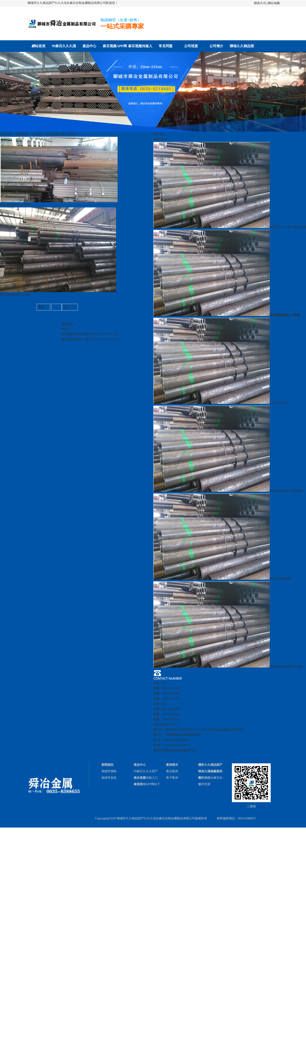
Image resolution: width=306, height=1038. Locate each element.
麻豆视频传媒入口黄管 (61, 134)
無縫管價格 (108, 771)
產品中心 (89, 46)
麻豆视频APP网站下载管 (228, 666)
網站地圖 (273, 3)
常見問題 (165, 46)
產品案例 (172, 771)
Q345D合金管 (220, 403)
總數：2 (43, 307)
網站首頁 (38, 46)
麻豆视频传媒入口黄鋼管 (140, 48)
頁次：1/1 (69, 307)
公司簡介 (216, 46)
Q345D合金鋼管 (222, 578)
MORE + (67, 329)
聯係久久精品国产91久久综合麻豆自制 (242, 48)
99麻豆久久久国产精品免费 (64, 48)
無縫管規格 (108, 777)
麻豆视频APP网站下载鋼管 (115, 48)
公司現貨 (191, 46)
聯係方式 (260, 3)
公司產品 (37, 134)
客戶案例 (172, 777)
